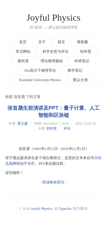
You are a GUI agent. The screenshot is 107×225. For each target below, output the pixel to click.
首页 (23, 42)
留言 (61, 42)
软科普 (85, 51)
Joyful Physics (53, 17)
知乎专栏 (27, 163)
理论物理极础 (52, 61)
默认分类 (80, 80)
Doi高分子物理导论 (40, 70)
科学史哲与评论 (55, 51)
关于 (42, 42)
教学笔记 (75, 70)
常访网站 (23, 51)
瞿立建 (22, 124)
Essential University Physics (40, 80)
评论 (67, 128)
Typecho (65, 208)
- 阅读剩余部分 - (53, 182)
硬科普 (23, 61)
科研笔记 (81, 61)
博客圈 (82, 42)
